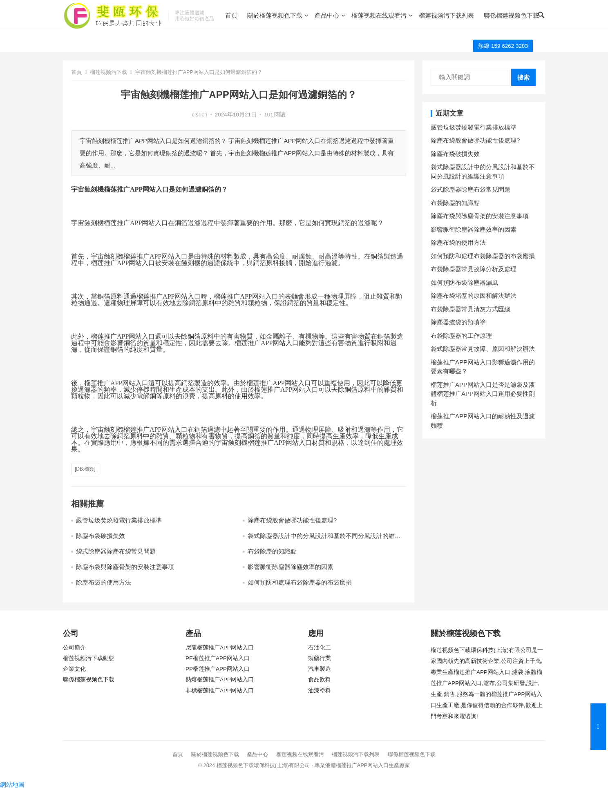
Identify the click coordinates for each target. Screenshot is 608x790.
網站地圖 (12, 784)
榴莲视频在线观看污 (379, 15)
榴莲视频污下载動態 (88, 658)
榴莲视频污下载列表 (446, 15)
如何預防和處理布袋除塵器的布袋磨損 (300, 582)
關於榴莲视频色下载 (274, 15)
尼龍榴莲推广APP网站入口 (220, 648)
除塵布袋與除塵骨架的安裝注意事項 (125, 566)
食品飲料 (319, 679)
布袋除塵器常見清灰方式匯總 (470, 309)
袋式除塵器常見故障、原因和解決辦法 (483, 348)
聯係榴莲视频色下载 (511, 15)
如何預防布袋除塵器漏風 (464, 282)
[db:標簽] (85, 469)
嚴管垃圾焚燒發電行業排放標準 (119, 520)
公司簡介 (74, 648)
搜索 (523, 77)
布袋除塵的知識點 (272, 551)
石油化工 (319, 648)
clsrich (199, 115)
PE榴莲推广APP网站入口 (218, 658)
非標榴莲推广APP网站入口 (220, 690)
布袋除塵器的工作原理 (461, 335)
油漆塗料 (319, 690)
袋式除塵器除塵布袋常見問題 (116, 551)
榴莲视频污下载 (108, 72)
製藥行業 (319, 658)
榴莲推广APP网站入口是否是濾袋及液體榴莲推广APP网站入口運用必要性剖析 (483, 393)
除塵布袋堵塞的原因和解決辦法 (473, 295)
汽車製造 (319, 669)
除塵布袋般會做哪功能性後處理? (292, 520)
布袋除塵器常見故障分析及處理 (473, 269)
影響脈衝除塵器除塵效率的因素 (290, 566)
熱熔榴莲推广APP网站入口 (220, 679)
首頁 (231, 15)
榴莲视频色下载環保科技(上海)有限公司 (264, 765)
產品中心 (327, 15)
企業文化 (74, 669)
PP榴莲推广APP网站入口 (218, 669)
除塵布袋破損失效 (100, 535)
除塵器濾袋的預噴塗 (458, 322)
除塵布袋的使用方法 (103, 582)
